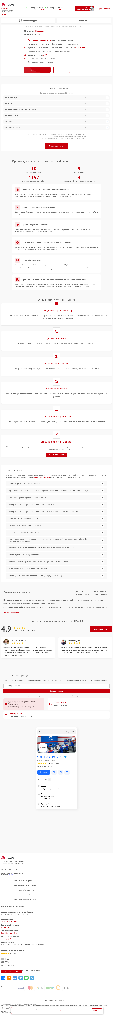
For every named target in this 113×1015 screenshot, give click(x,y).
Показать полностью (11, 612)
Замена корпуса (9, 121)
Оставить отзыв (100, 629)
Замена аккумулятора (11, 115)
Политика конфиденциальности (56, 1000)
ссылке (11, 874)
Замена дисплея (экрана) (12, 127)
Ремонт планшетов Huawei (25, 899)
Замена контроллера (10, 98)
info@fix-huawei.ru (9, 933)
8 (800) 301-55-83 (8, 927)
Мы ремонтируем (28, 20)
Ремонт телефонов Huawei (25, 885)
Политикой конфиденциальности (76, 696)
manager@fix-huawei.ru (11, 939)
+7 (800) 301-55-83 (36, 8)
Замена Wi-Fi (8, 103)
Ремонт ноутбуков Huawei (24, 890)
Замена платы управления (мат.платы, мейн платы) (20, 109)
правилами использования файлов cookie (74, 1010)
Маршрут (44, 772)
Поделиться (3, 978)
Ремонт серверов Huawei (24, 895)
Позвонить (83, 20)
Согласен (96, 1010)
